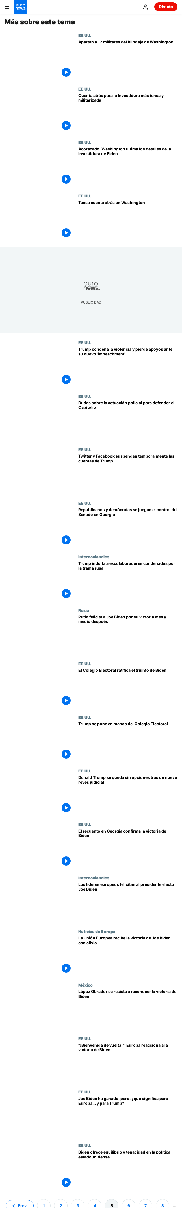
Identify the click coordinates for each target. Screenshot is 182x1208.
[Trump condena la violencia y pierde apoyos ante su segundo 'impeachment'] (127, 367)
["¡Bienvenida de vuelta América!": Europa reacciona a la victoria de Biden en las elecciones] (127, 1063)
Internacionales (93, 556)
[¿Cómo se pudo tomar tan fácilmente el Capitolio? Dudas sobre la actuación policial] (127, 421)
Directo (166, 6)
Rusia (83, 610)
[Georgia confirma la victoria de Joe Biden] (127, 849)
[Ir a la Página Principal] (20, 7)
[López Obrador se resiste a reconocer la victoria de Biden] (127, 1009)
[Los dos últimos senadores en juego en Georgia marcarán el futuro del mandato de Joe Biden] (127, 528)
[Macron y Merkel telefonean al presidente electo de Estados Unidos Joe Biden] (127, 902)
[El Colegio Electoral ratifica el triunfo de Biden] (127, 688)
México (85, 985)
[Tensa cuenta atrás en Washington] (127, 220)
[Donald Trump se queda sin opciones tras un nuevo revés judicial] (127, 795)
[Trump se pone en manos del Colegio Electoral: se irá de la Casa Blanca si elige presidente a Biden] (127, 742)
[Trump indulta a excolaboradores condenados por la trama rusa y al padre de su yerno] (127, 581)
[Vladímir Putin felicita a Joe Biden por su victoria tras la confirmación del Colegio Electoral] (127, 635)
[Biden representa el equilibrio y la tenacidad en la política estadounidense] (127, 1170)
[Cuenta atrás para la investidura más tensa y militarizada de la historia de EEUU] (127, 113)
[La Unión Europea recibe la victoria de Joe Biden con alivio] (127, 956)
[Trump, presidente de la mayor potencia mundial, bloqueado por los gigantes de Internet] (127, 474)
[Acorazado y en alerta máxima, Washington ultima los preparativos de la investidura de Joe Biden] (127, 167)
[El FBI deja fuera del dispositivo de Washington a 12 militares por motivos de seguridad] (127, 60)
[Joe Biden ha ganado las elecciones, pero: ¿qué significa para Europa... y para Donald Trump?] (127, 1116)
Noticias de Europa (96, 931)
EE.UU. (84, 35)
